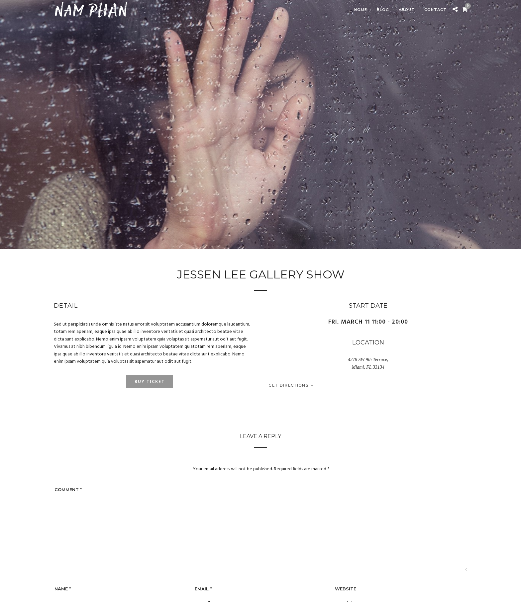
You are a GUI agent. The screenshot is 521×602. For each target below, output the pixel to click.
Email (203, 588)
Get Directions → (292, 385)
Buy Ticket (150, 381)
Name (62, 588)
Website (345, 588)
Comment (68, 489)
